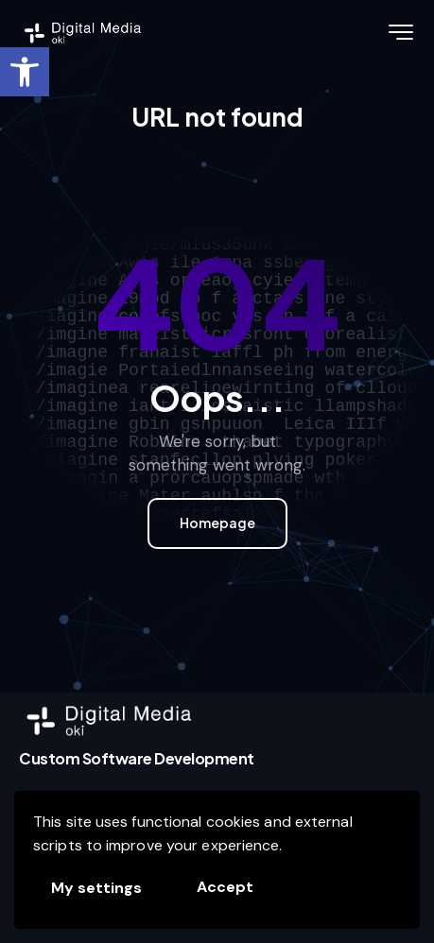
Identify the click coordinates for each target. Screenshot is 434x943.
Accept (225, 887)
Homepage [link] (217, 522)
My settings (96, 888)
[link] (24, 71)
